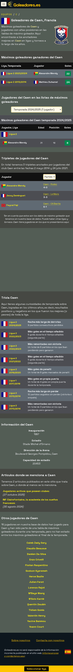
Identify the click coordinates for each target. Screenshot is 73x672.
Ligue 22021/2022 (15, 360)
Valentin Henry (36, 615)
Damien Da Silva (36, 554)
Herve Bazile (36, 576)
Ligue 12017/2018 (14, 382)
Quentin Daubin (36, 604)
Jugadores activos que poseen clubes (26, 491)
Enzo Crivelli (36, 559)
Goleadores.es (26, 5)
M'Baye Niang (36, 593)
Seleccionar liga (36, 668)
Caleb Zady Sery (36, 542)
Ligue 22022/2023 (15, 335)
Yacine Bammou (36, 621)
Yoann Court (36, 626)
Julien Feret (36, 581)
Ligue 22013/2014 (15, 395)
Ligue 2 (16, 73)
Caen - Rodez (50, 184)
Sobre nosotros (20, 640)
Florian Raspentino (36, 565)
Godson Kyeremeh (36, 570)
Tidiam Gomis (36, 610)
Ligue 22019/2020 (15, 371)
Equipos (6, 14)
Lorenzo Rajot (36, 587)
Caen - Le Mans (51, 194)
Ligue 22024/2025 (15, 324)
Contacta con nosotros (50, 640)
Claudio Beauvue (36, 548)
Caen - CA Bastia (51, 203)
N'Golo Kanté (36, 598)
